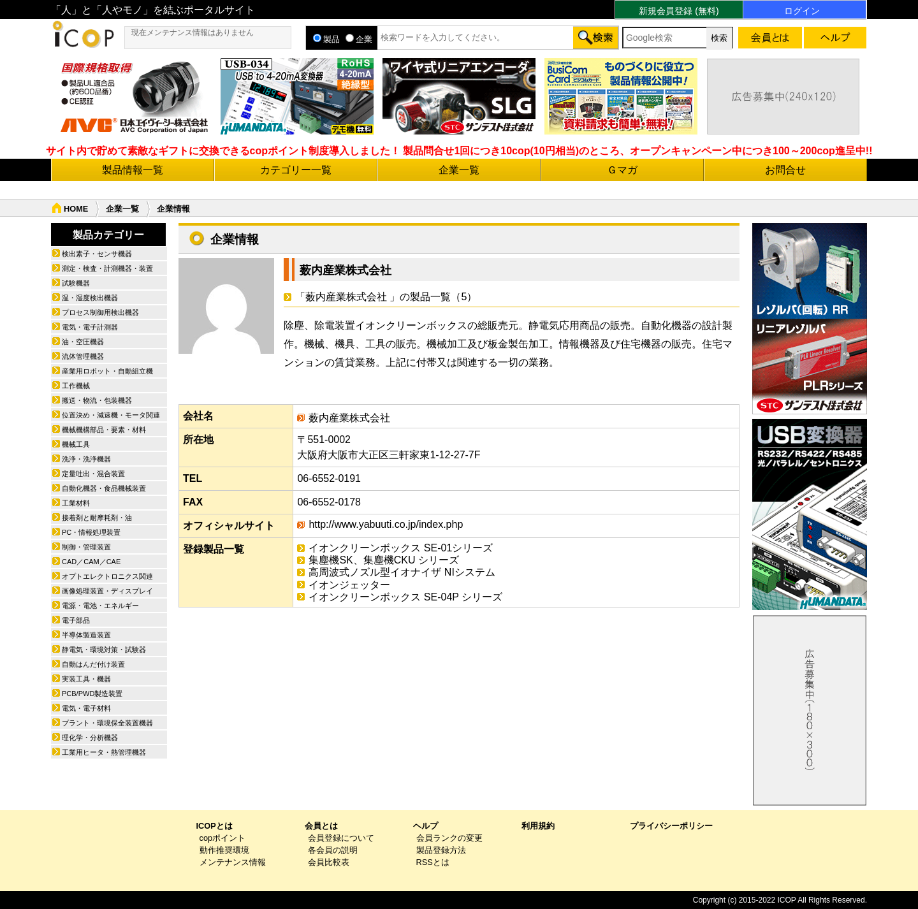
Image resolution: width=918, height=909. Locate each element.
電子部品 (76, 620)
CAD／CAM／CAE (91, 561)
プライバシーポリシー (671, 826)
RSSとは (432, 862)
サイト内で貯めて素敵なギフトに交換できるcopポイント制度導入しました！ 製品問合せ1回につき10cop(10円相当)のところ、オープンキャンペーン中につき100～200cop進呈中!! (459, 150)
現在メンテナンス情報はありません (192, 32)
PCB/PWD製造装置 (92, 693)
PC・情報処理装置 (91, 532)
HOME (76, 209)
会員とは (321, 826)
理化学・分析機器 (90, 737)
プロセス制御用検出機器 (100, 312)
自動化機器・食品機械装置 (104, 488)
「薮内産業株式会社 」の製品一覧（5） (386, 296)
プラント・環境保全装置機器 (107, 723)
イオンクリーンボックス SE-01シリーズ (401, 547)
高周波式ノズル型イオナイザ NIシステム (402, 572)
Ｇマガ (622, 169)
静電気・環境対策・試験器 (104, 649)
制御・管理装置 (86, 547)
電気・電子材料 (86, 708)
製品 (326, 39)
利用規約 (538, 826)
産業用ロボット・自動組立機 (107, 371)
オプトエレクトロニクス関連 (107, 576)
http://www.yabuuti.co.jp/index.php (386, 524)
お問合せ (785, 169)
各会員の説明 (333, 850)
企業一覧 (459, 169)
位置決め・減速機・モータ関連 (111, 415)
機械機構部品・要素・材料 (104, 429)
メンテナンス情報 (233, 862)
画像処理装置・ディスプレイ (107, 591)
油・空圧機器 (83, 341)
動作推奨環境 (224, 850)
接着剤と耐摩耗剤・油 (97, 517)
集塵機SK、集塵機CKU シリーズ (384, 560)
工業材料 (76, 503)
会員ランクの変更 (449, 838)
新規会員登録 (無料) (678, 11)
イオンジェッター (349, 584)
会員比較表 (328, 862)
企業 (359, 39)
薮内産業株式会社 (345, 270)
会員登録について (341, 838)
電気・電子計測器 (90, 327)
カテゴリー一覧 (296, 169)
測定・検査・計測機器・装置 (107, 268)
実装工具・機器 (86, 679)
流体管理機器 (83, 356)
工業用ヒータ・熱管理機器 (104, 752)
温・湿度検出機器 (90, 298)
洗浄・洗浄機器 (86, 459)
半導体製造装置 (86, 635)
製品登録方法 (441, 850)
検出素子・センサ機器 (97, 254)
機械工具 (76, 444)
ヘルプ (425, 826)
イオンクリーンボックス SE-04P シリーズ (405, 597)
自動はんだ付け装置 (93, 664)
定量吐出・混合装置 (93, 473)
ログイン (802, 11)
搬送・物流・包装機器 (97, 400)
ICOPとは (214, 826)
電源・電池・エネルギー (100, 605)
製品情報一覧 (132, 169)
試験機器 (76, 283)
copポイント (223, 838)
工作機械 (76, 385)
